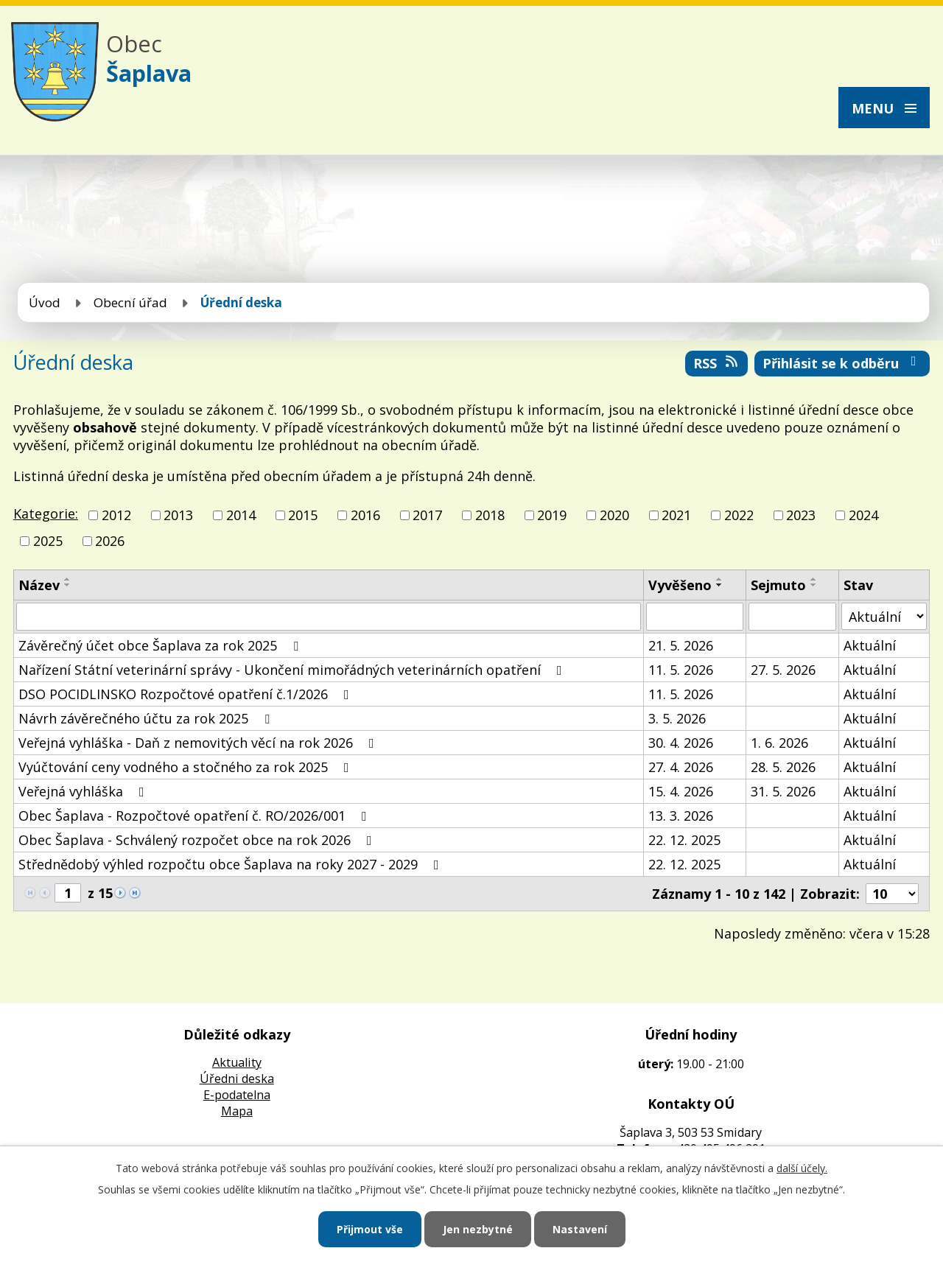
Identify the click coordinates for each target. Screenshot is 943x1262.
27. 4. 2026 (680, 767)
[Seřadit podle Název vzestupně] (68, 579)
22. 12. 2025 (684, 840)
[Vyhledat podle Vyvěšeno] (694, 617)
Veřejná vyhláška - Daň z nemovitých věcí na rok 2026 (199, 742)
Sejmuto (778, 585)
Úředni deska (237, 1078)
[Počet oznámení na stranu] (892, 893)
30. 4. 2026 (680, 742)
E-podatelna (236, 1095)
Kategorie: (45, 513)
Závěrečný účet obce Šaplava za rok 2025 (161, 645)
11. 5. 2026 (680, 670)
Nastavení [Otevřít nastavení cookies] (580, 1229)
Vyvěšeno (680, 585)
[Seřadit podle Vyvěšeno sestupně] (720, 585)
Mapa (237, 1111)
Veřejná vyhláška (84, 791)
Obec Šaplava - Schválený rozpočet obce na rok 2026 (198, 840)
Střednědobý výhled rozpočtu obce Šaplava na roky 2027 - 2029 (231, 864)
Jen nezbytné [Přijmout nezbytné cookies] (478, 1229)
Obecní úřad (130, 302)
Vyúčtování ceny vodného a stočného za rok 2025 (186, 767)
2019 (552, 515)
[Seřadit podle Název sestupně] (68, 585)
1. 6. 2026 (779, 742)
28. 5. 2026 (783, 767)
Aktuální (870, 645)
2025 (48, 541)
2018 (490, 515)
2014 (241, 515)
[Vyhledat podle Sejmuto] (792, 617)
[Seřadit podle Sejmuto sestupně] (814, 585)
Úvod (44, 302)
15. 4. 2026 (680, 791)
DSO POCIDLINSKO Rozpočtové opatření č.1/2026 (186, 694)
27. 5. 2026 (783, 670)
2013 (178, 515)
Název (39, 585)
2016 (365, 515)
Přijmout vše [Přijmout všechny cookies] (370, 1229)
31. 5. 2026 (783, 791)
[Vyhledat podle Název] (328, 617)
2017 (427, 515)
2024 (863, 515)
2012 (116, 515)
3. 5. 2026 (677, 718)
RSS (716, 363)
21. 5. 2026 (680, 645)
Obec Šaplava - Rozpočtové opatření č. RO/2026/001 (195, 815)
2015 (303, 515)
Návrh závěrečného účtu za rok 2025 (147, 718)
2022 (739, 515)
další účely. (802, 1168)
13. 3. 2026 (680, 815)
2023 (801, 515)
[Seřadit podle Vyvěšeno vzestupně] (720, 579)
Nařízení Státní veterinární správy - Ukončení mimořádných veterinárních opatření (293, 670)
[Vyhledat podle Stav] (884, 616)
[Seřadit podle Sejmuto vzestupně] (814, 579)
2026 (110, 541)
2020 (614, 515)
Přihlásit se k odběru (842, 363)
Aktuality (237, 1062)
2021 (676, 515)
